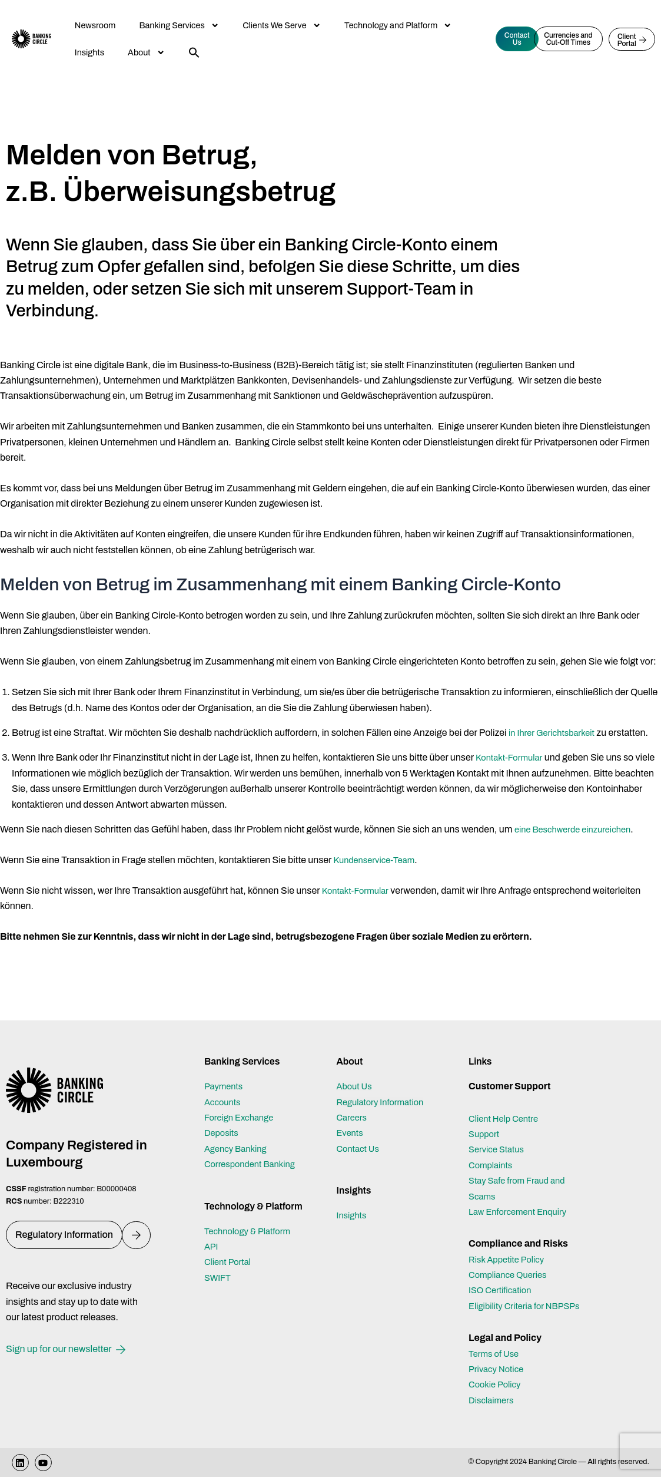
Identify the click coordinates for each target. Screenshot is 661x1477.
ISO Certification (503, 1275)
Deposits (222, 1117)
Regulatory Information (383, 1086)
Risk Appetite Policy (510, 1243)
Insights (89, 52)
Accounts (224, 1086)
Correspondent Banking (254, 1149)
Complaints (492, 1149)
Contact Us (359, 1133)
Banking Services (179, 25)
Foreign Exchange (242, 1102)
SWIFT (218, 1262)
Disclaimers (493, 1400)
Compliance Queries (511, 1259)
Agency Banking (238, 1133)
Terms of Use (496, 1354)
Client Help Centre (506, 1103)
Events (351, 1117)
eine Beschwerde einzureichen (578, 829)
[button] (194, 52)
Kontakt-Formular (512, 757)
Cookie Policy (497, 1384)
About (146, 52)
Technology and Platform (398, 25)
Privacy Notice (499, 1369)
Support (485, 1118)
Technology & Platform (251, 1215)
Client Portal (229, 1246)
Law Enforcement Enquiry (522, 1196)
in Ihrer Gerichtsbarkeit (556, 733)
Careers (353, 1102)
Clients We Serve (282, 25)
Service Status (499, 1134)
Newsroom (95, 25)
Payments (225, 1071)
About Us (355, 1071)
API (212, 1231)
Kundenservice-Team (378, 860)
